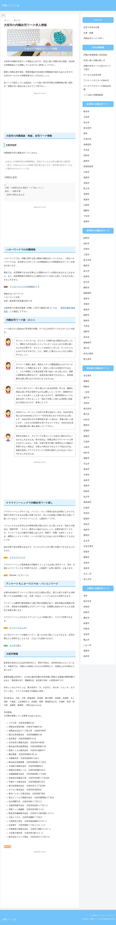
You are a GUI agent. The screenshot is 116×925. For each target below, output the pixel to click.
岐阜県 (7, 846)
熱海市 (86, 320)
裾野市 (86, 315)
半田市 (86, 403)
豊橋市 (86, 381)
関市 (85, 133)
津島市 (86, 486)
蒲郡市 (86, 458)
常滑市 (86, 513)
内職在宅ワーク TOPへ (93, 38)
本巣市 (86, 183)
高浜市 (86, 524)
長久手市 (87, 579)
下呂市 (86, 216)
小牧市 (86, 447)
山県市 (86, 205)
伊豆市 (86, 337)
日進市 (86, 508)
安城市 (86, 431)
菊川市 (86, 348)
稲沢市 (86, 453)
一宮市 (86, 392)
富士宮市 (87, 260)
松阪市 (86, 612)
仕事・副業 (88, 33)
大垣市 (86, 117)
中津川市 (87, 139)
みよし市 (87, 574)
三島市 (86, 254)
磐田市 (86, 266)
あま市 (86, 541)
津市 (85, 596)
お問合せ (93, 915)
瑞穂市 (86, 177)
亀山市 (86, 640)
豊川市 (86, 414)
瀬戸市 (86, 398)
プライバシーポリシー (106, 915)
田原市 (86, 552)
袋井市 (86, 298)
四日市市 (87, 601)
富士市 (86, 271)
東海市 (86, 469)
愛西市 (86, 557)
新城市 (86, 519)
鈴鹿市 (86, 623)
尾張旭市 (87, 502)
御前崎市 (87, 342)
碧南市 (86, 491)
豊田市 (86, 425)
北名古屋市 (88, 546)
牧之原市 (87, 359)
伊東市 (86, 304)
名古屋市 (87, 375)
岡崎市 (86, 387)
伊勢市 (86, 607)
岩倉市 (86, 530)
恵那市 (86, 161)
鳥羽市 (86, 656)
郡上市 (86, 188)
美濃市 (86, 194)
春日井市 (87, 409)
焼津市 (86, 276)
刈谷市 (86, 419)
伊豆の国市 (88, 354)
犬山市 (86, 464)
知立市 (86, 497)
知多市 (86, 480)
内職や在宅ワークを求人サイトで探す (97, 67)
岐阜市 (86, 111)
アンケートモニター (18, 628)
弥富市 (86, 568)
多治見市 (87, 128)
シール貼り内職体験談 (93, 95)
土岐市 (86, 172)
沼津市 (86, 249)
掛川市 (86, 282)
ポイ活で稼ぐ (15, 645)
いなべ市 (87, 645)
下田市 (86, 326)
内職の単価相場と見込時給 (95, 55)
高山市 (86, 122)
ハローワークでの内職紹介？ (25, 287)
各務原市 (87, 144)
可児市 (86, 150)
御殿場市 (87, 293)
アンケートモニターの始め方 (96, 80)
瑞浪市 (86, 199)
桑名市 (86, 618)
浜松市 (86, 243)
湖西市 (86, 331)
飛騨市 (86, 210)
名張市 (86, 634)
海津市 (86, 221)
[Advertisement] (40, 114)
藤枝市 (86, 287)
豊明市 (86, 535)
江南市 (86, 442)
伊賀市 (86, 629)
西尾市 (86, 436)
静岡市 (86, 238)
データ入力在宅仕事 (92, 75)
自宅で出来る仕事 (91, 27)
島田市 (86, 310)
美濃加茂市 (88, 166)
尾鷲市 (86, 651)
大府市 (86, 475)
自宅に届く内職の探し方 (94, 60)
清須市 (86, 563)
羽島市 (86, 155)
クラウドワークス (17, 557)
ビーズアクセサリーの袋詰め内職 (97, 88)
